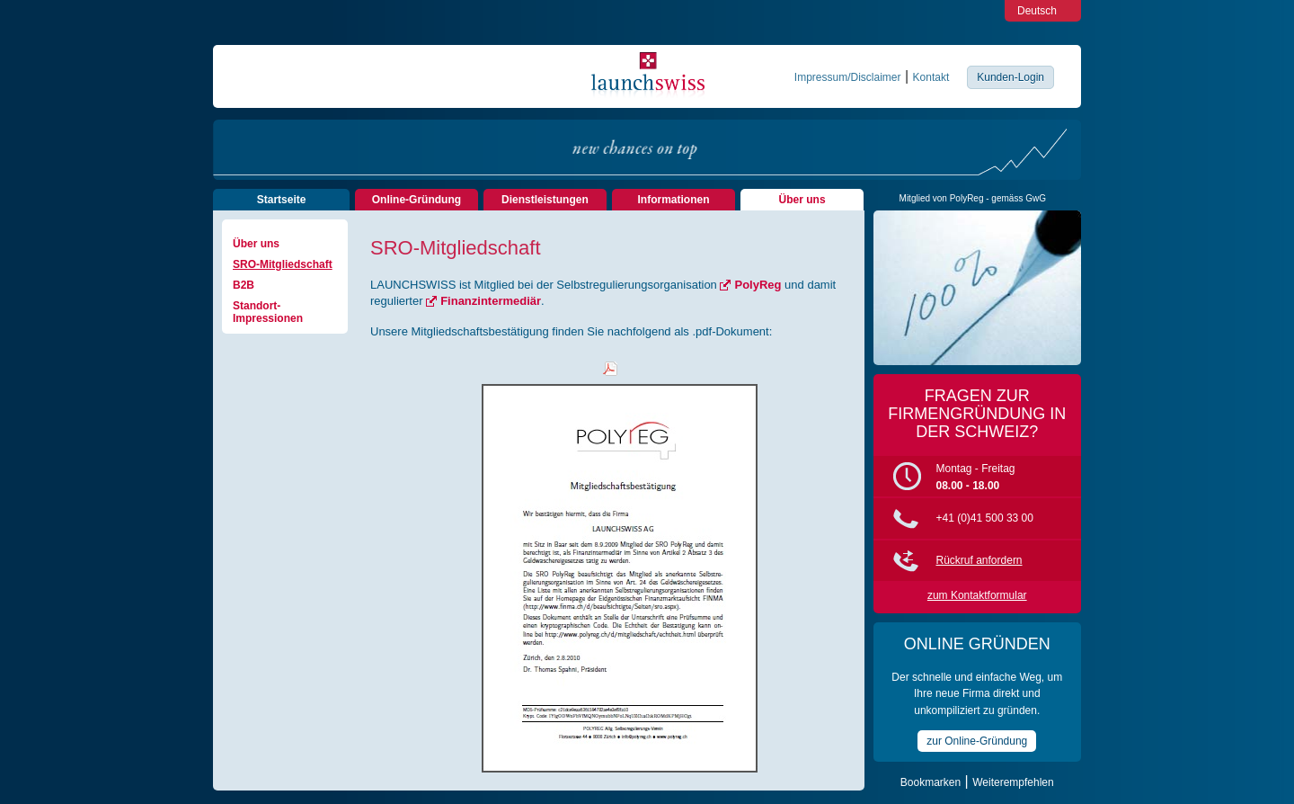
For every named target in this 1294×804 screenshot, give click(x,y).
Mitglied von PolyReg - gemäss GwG (973, 198)
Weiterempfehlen (1013, 782)
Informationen (674, 199)
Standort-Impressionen (268, 312)
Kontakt (931, 77)
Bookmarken (930, 782)
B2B (243, 285)
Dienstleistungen (545, 199)
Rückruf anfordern (979, 560)
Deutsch (1037, 10)
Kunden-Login (1010, 77)
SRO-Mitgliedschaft (282, 264)
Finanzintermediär (490, 301)
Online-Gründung (416, 199)
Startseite (281, 199)
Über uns (802, 199)
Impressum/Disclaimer (847, 77)
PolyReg (757, 284)
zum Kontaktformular (977, 595)
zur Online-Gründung (976, 741)
